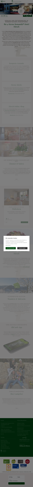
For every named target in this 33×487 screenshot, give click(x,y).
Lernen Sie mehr (8, 245)
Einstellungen (22, 248)
